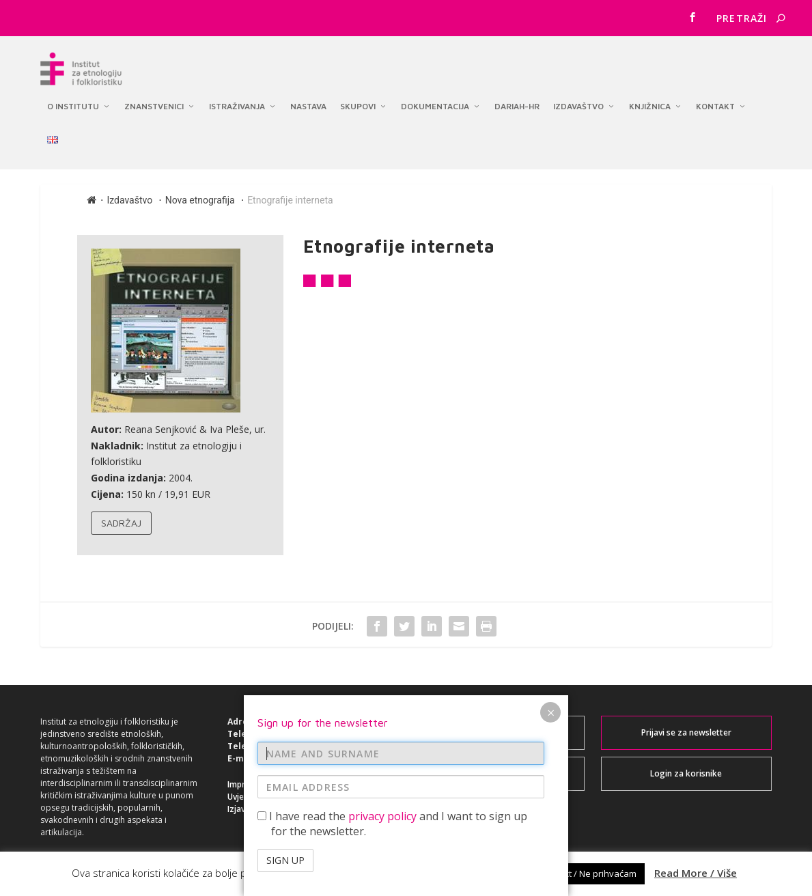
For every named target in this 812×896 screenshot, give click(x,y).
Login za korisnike (686, 776)
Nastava (308, 96)
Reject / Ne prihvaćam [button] (591, 873)
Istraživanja (237, 96)
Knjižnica (650, 96)
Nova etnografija (200, 202)
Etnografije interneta (290, 202)
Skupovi (358, 96)
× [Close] (551, 712)
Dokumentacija (435, 96)
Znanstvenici (154, 96)
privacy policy (382, 816)
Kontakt (715, 96)
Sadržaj (121, 525)
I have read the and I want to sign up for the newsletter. (392, 824)
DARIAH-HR (517, 96)
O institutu (73, 96)
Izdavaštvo (578, 96)
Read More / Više (695, 873)
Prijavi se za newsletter (686, 735)
